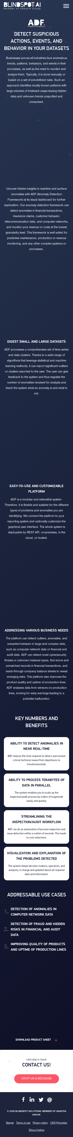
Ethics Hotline (36, 1130)
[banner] (22, 6)
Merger (10, 1123)
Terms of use (23, 1123)
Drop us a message (36, 1078)
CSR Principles (58, 1123)
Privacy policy (40, 1123)
